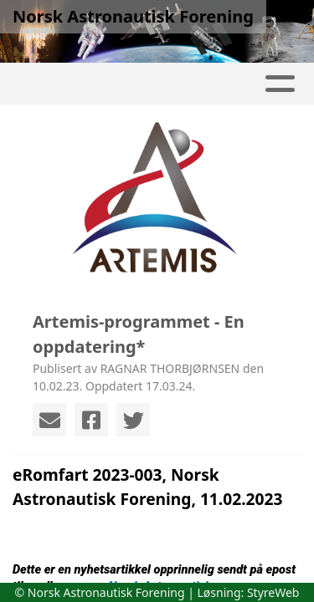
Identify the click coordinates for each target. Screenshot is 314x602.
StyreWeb (273, 592)
